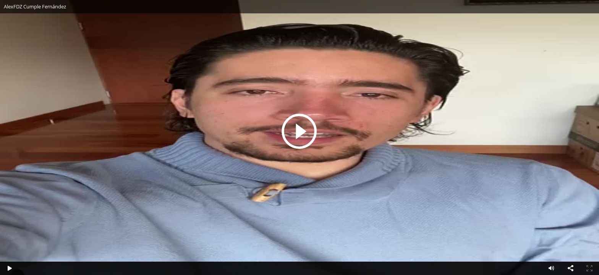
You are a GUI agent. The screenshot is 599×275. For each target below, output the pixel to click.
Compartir (570, 268)
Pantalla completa (589, 268)
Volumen (551, 268)
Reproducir (299, 131)
